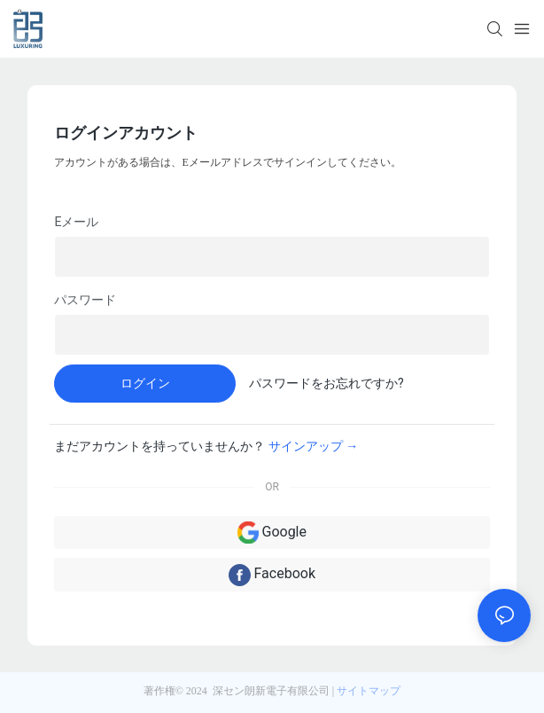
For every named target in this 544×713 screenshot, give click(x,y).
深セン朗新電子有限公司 (271, 691)
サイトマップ (368, 691)
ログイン (145, 383)
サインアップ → (313, 446)
